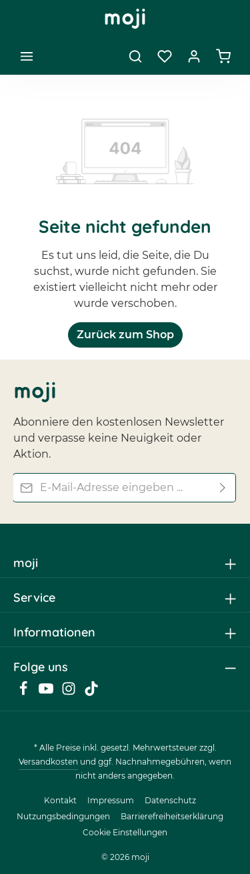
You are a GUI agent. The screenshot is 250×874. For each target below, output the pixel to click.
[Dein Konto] (194, 56)
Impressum (110, 800)
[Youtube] (47, 693)
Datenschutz (170, 800)
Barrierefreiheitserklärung (172, 816)
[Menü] (26, 56)
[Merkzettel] (164, 56)
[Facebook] (24, 693)
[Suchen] (135, 56)
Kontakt (60, 800)
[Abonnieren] (223, 487)
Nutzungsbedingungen (63, 816)
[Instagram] (70, 693)
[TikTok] (91, 693)
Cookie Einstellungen (125, 832)
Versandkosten (48, 762)
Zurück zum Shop (125, 334)
